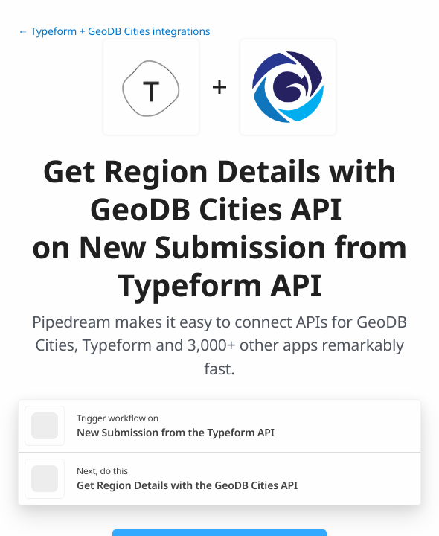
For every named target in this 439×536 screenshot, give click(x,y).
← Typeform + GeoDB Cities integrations (114, 32)
